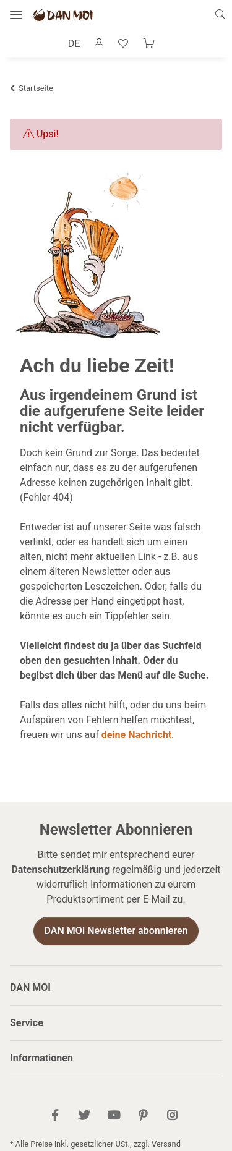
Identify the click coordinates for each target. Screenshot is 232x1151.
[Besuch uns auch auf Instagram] (172, 1116)
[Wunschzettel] (123, 44)
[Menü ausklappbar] (16, 15)
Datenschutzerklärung (60, 869)
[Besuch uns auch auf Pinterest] (143, 1116)
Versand (166, 1144)
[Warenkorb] (148, 44)
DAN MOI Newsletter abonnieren (115, 931)
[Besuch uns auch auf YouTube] (113, 1116)
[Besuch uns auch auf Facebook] (55, 1116)
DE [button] (74, 43)
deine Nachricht (136, 735)
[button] (223, 14)
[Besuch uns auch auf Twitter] (84, 1116)
